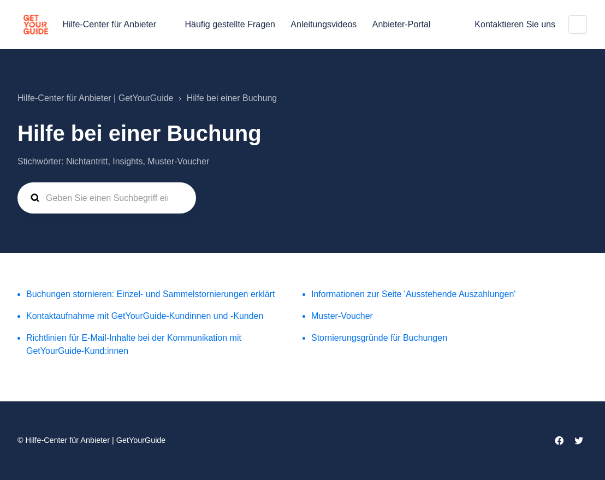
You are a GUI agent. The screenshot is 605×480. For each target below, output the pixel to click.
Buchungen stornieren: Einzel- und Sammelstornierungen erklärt (150, 294)
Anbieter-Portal (401, 24)
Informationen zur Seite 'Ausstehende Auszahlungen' (413, 294)
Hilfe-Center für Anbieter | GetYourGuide (95, 98)
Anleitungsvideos (323, 24)
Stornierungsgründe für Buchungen (379, 337)
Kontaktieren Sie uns (514, 24)
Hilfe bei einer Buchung (232, 98)
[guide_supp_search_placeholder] (106, 198)
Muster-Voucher (342, 316)
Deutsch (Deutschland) (577, 24)
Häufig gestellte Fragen (230, 24)
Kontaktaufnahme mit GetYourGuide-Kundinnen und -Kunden (144, 316)
